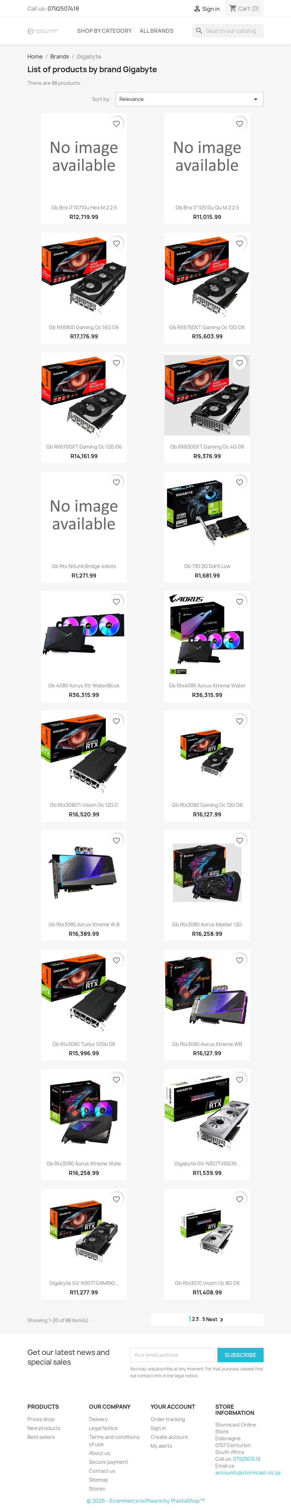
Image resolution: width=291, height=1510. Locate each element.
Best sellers (41, 1437)
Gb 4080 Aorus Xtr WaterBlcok (83, 685)
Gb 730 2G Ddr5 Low (207, 566)
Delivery (98, 1419)
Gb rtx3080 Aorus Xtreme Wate (84, 1163)
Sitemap (98, 1479)
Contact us (102, 1471)
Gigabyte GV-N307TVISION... (207, 1163)
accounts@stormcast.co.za (247, 1472)
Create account (169, 1437)
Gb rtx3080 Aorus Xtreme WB (207, 1044)
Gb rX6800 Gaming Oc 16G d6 (84, 327)
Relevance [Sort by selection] (189, 99)
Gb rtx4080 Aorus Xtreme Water (207, 685)
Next (216, 1320)
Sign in (158, 1428)
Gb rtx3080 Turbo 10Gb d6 (83, 1044)
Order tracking (168, 1419)
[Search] (228, 31)
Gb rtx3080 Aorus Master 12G (207, 924)
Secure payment (108, 1462)
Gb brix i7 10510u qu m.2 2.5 (207, 207)
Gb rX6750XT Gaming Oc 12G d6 (207, 327)
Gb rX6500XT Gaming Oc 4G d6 (207, 446)
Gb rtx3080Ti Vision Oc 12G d (84, 805)
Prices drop (40, 1419)
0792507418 (63, 8)
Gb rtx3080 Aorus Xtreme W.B (84, 924)
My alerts (161, 1446)
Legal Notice (103, 1428)
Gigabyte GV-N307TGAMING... (84, 1283)
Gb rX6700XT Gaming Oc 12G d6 (84, 446)
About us (99, 1453)
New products (44, 1428)
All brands (157, 31)
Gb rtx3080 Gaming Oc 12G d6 (207, 805)
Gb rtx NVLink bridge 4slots (84, 566)
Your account (173, 1406)
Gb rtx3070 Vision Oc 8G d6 (207, 1283)
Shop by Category (104, 31)
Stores (97, 1488)
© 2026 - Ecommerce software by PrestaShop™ (146, 1501)
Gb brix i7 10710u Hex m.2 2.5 (84, 207)
